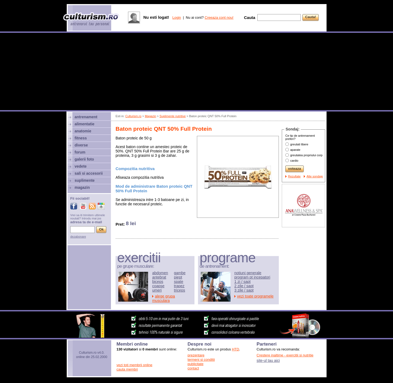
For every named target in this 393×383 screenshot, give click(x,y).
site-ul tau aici (268, 360)
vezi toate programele (255, 296)
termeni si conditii (201, 360)
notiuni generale (247, 273)
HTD (235, 349)
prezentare (196, 355)
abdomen (160, 273)
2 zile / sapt (244, 286)
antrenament (86, 117)
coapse (158, 286)
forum (80, 152)
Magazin (150, 116)
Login (176, 17)
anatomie (83, 131)
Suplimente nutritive (172, 116)
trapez (179, 286)
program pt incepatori (252, 277)
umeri (157, 290)
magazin (82, 187)
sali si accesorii (89, 173)
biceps (157, 281)
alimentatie (84, 124)
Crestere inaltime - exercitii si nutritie (285, 355)
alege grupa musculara (163, 298)
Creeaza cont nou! (219, 17)
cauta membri (127, 369)
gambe (180, 273)
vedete (81, 166)
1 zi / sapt (242, 281)
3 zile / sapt (244, 290)
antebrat (159, 277)
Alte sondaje (314, 176)
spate (178, 281)
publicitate (196, 364)
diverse (81, 145)
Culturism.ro (133, 116)
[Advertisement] (196, 72)
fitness (81, 138)
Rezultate (294, 176)
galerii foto (84, 159)
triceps (179, 290)
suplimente (85, 180)
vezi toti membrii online (134, 365)
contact (193, 368)
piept (178, 277)
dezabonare (78, 236)
